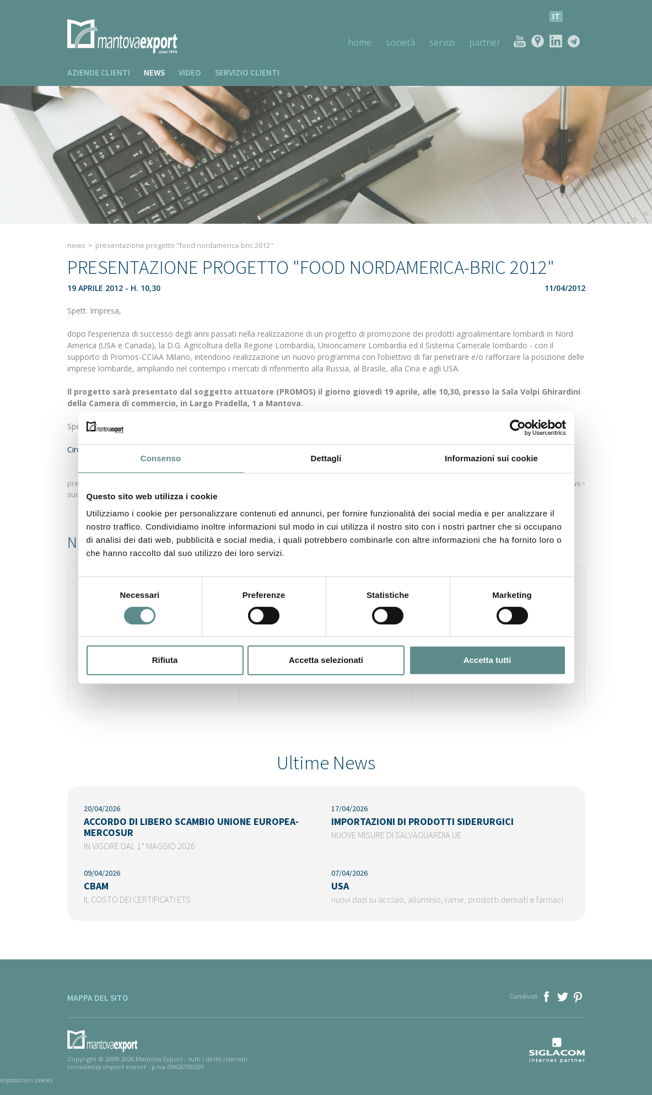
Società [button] (400, 42)
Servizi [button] (442, 42)
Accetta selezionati (326, 660)
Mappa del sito (97, 997)
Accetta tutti (487, 660)
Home (359, 42)
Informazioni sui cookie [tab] (491, 458)
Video (190, 72)
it (556, 16)
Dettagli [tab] (326, 458)
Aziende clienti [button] (98, 72)
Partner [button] (484, 42)
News (154, 72)
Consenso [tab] (161, 458)
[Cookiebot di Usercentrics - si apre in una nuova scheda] (518, 427)
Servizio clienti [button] (247, 72)
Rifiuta (165, 660)
